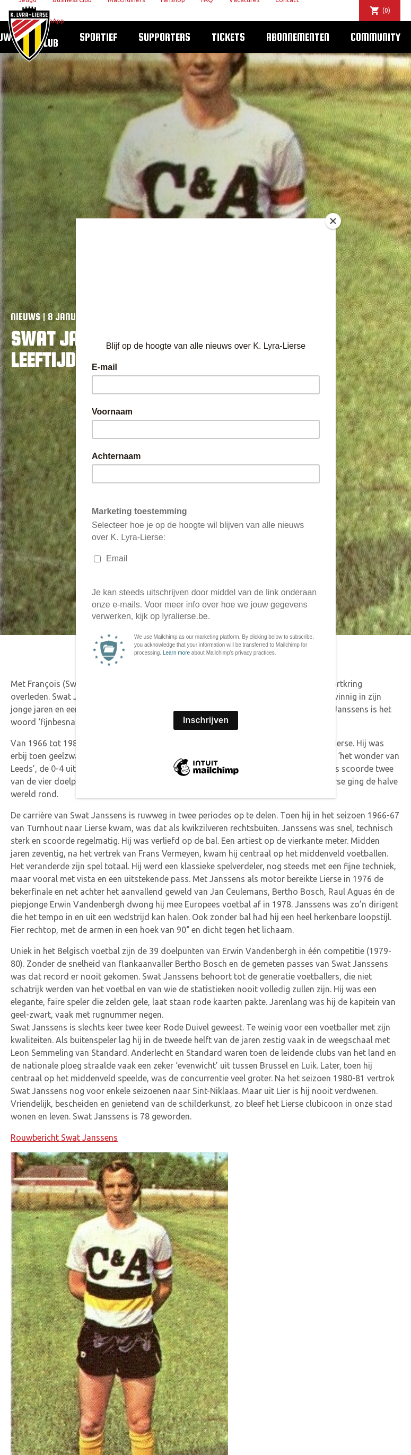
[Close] (333, 221)
